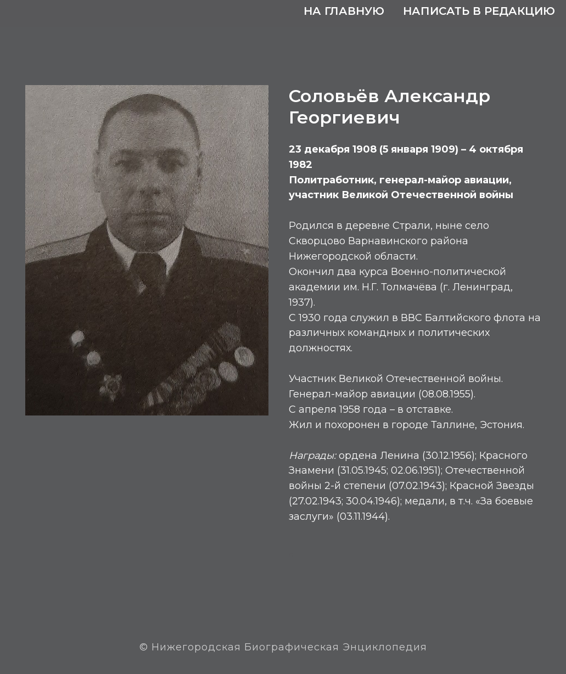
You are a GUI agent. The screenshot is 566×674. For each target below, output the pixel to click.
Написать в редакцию (479, 11)
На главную (344, 11)
